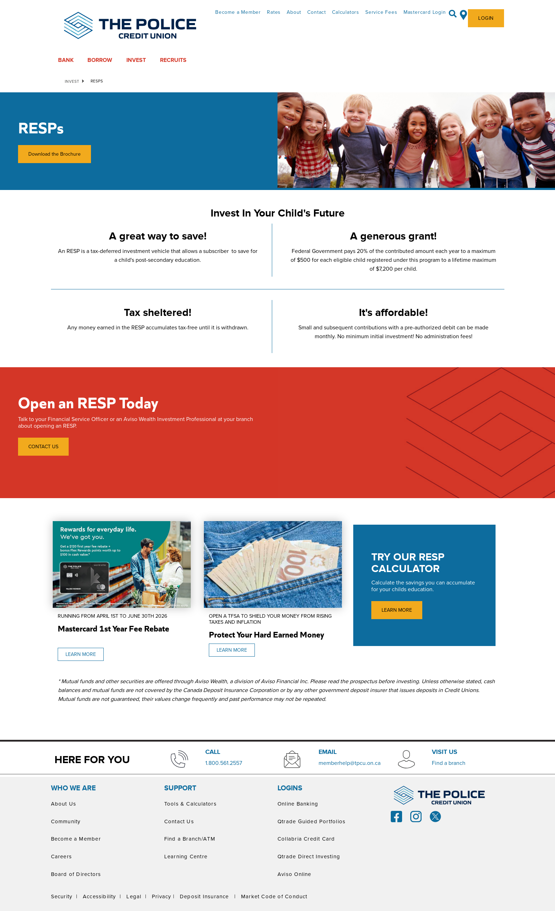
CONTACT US (43, 446)
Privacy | (163, 896)
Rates (274, 12)
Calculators (345, 12)
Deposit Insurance (204, 896)
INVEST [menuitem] (136, 60)
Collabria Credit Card (306, 838)
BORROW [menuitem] (99, 60)
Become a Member (238, 12)
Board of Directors (76, 874)
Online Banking (298, 803)
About (294, 12)
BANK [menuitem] (66, 60)
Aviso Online (294, 874)
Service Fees (381, 12)
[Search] (452, 13)
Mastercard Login (425, 12)
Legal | (136, 896)
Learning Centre (185, 856)
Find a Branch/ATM (190, 838)
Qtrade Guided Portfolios (311, 821)
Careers (61, 856)
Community (66, 821)
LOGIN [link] (486, 18)
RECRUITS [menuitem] (173, 60)
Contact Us (179, 821)
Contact (316, 12)
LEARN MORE (77, 654)
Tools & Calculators (190, 803)
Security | (64, 896)
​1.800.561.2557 (223, 763)
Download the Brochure (49, 154)
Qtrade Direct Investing (309, 856)
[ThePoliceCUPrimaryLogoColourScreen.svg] (130, 26)
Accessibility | (102, 896)
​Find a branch (448, 763)
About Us (63, 803)
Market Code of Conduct (274, 896)
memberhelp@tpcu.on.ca (350, 763)
